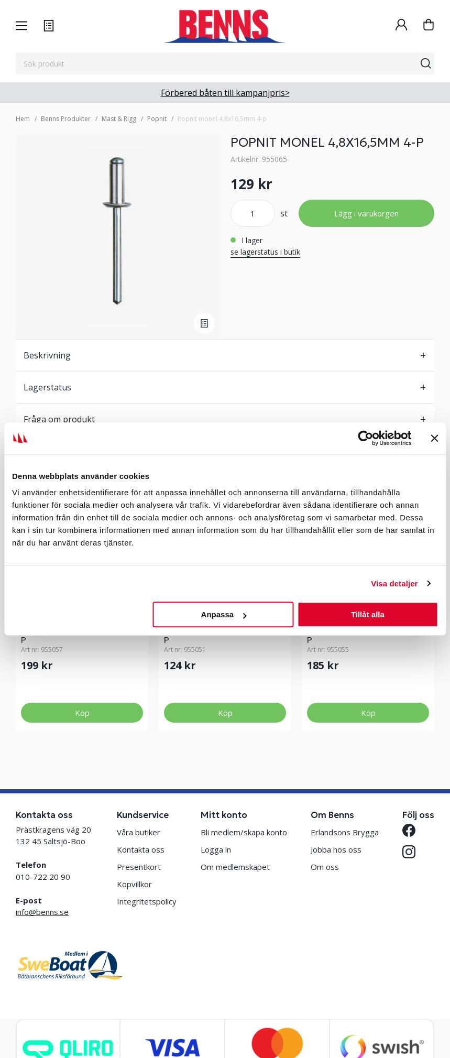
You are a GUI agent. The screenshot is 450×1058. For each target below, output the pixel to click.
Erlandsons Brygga (345, 832)
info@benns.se (42, 912)
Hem (23, 118)
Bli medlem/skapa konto (244, 832)
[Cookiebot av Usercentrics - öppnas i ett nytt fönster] (365, 438)
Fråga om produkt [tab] (59, 419)
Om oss (325, 866)
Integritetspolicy (147, 901)
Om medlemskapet (235, 866)
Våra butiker (138, 832)
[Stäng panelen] (434, 438)
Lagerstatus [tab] (47, 387)
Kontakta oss (140, 849)
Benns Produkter (66, 118)
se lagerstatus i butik (265, 252)
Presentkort (139, 866)
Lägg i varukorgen (366, 213)
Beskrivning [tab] (47, 355)
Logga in (216, 849)
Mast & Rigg (119, 118)
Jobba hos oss (336, 849)
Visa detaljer (394, 583)
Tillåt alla (368, 614)
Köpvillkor (134, 884)
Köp (82, 712)
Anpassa (224, 614)
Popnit (157, 118)
